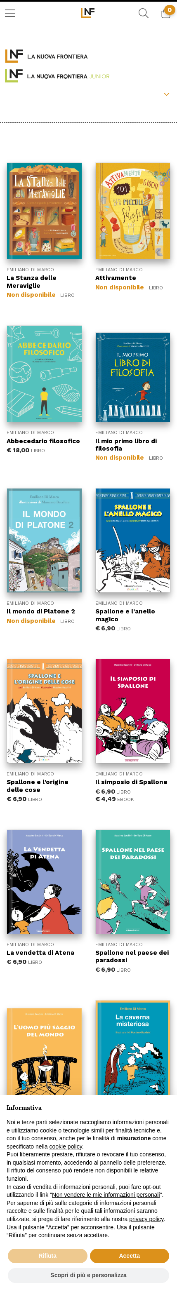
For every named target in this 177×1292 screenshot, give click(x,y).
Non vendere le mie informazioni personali (106, 1194)
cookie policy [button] (66, 1146)
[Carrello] (166, 13)
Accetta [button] (129, 1255)
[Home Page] (88, 13)
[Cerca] (143, 13)
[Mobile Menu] (10, 13)
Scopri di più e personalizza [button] (88, 1275)
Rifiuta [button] (47, 1255)
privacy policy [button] (146, 1219)
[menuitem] (10, 13)
